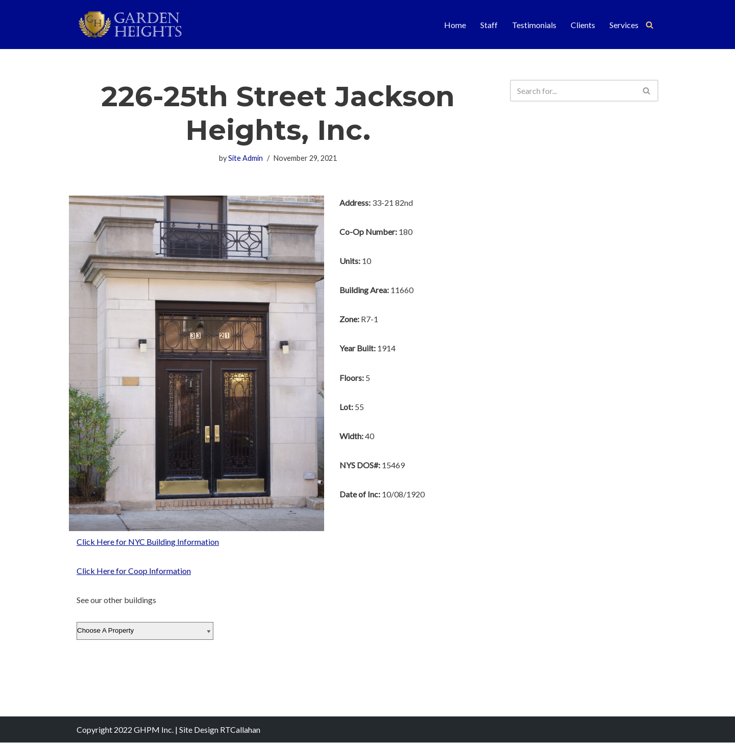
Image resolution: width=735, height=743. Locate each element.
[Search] (649, 25)
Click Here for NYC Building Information (148, 541)
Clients (583, 25)
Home (455, 25)
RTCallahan (240, 730)
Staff (489, 25)
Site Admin (245, 158)
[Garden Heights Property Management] (138, 24)
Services (624, 25)
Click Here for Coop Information (134, 571)
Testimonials (534, 25)
